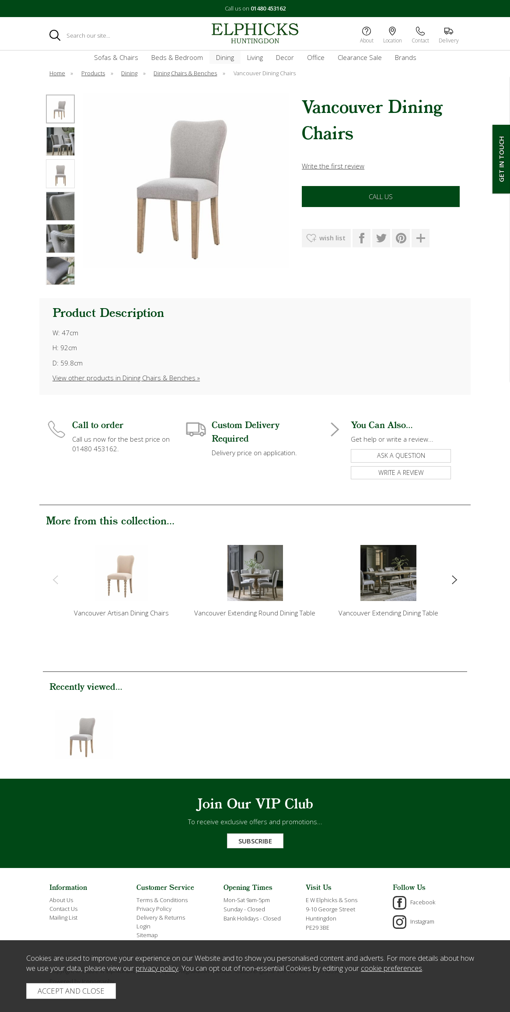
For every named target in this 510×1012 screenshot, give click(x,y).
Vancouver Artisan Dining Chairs (121, 612)
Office (316, 57)
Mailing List (63, 917)
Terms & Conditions (162, 900)
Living (255, 57)
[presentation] (55, 579)
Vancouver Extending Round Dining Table (254, 612)
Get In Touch (501, 159)
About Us (61, 900)
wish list (332, 237)
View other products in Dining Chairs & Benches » (126, 377)
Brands (405, 57)
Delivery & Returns (160, 917)
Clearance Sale (360, 57)
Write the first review (333, 166)
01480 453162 (268, 8)
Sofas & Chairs (116, 57)
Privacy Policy (153, 909)
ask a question (401, 455)
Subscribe (255, 840)
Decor (285, 57)
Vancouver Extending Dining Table (388, 612)
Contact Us (63, 909)
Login (143, 926)
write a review (401, 472)
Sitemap (147, 935)
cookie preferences (391, 968)
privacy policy (157, 968)
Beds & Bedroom (177, 57)
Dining (225, 57)
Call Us (381, 196)
